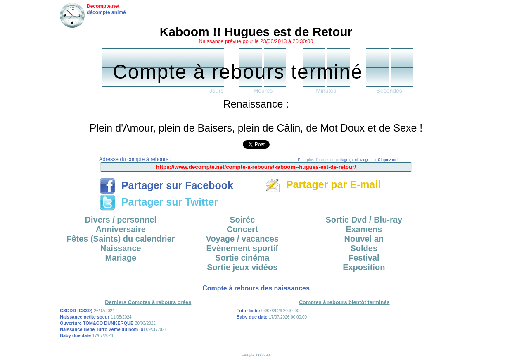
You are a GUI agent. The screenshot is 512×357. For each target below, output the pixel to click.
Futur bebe (248, 310)
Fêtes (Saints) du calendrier (120, 238)
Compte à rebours (255, 354)
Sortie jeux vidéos (242, 267)
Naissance (120, 248)
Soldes (363, 248)
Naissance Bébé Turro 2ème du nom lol (102, 329)
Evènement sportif (242, 248)
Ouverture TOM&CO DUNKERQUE (96, 323)
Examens (364, 229)
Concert (242, 229)
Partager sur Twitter (158, 202)
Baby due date (75, 335)
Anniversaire (121, 229)
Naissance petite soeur (84, 316)
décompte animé (106, 12)
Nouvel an (364, 238)
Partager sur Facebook (166, 185)
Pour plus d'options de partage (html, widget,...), (348, 160)
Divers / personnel (120, 219)
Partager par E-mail (322, 184)
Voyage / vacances (242, 238)
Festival (363, 257)
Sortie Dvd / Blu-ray (363, 219)
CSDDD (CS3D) (76, 310)
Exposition (364, 267)
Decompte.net (103, 6)
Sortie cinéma (242, 257)
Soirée (242, 219)
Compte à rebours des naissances (256, 288)
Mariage (120, 257)
